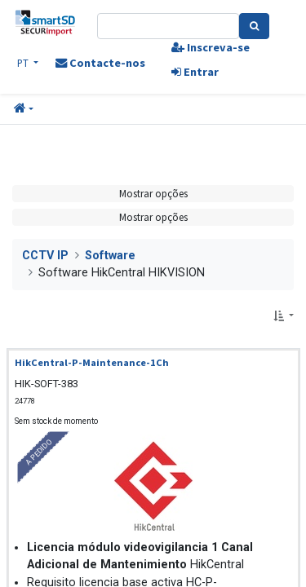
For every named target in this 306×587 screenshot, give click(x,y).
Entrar (195, 71)
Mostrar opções (153, 193)
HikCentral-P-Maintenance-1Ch (92, 362)
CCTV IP (45, 256)
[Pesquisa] (254, 26)
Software (110, 256)
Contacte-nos (100, 62)
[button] (23, 109)
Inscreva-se (210, 47)
